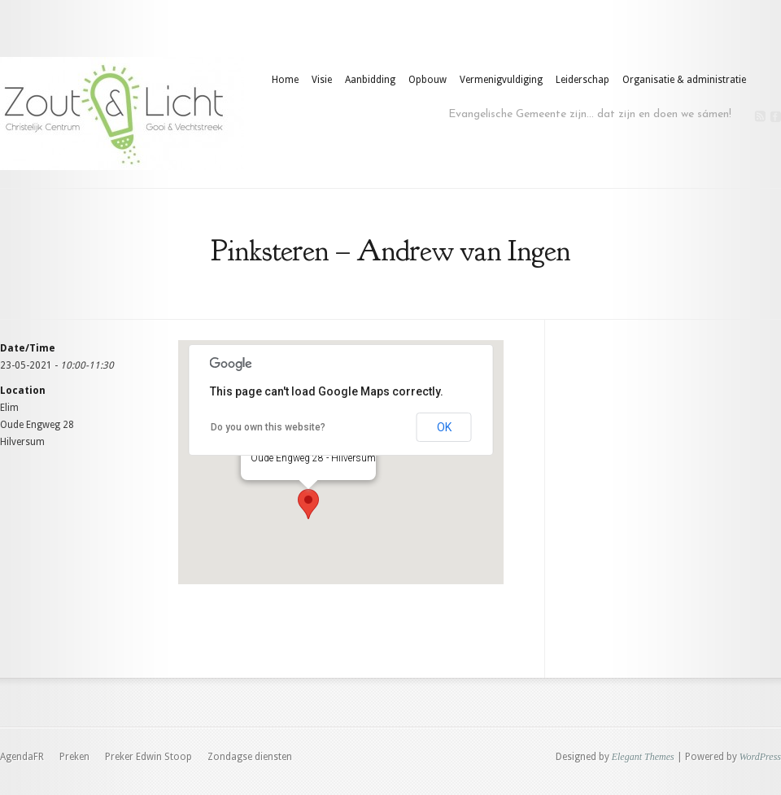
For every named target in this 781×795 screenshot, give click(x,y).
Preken (74, 756)
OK (444, 427)
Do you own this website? (268, 427)
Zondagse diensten (249, 756)
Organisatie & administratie (684, 79)
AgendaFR (22, 756)
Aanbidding (370, 79)
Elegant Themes (643, 756)
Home (285, 79)
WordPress (760, 756)
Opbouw (427, 79)
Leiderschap (582, 79)
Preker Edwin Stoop (148, 756)
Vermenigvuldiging (501, 79)
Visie (322, 79)
